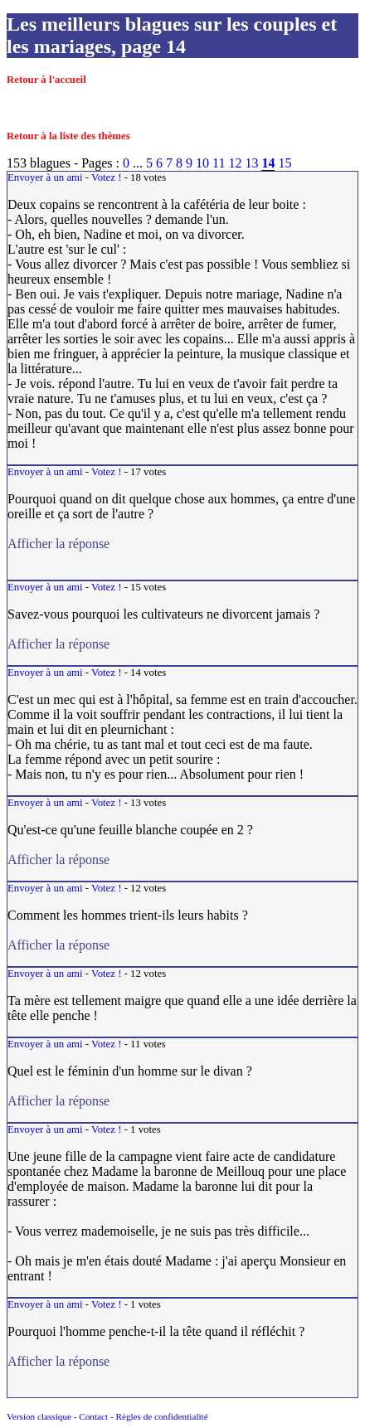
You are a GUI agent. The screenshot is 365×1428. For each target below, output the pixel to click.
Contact (93, 1416)
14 (268, 163)
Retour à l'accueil (46, 79)
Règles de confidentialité (161, 1416)
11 (218, 163)
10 (202, 163)
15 (284, 163)
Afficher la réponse (172, 644)
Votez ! (106, 177)
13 (251, 163)
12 (234, 163)
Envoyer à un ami (45, 177)
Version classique (39, 1416)
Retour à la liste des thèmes (68, 136)
